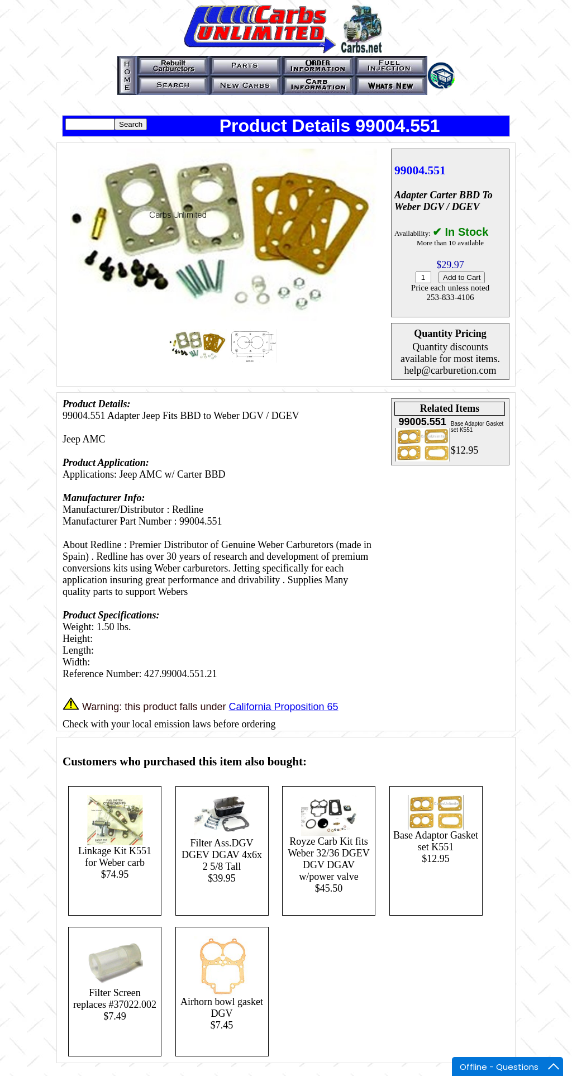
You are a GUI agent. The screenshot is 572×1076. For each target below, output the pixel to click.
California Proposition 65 (283, 706)
